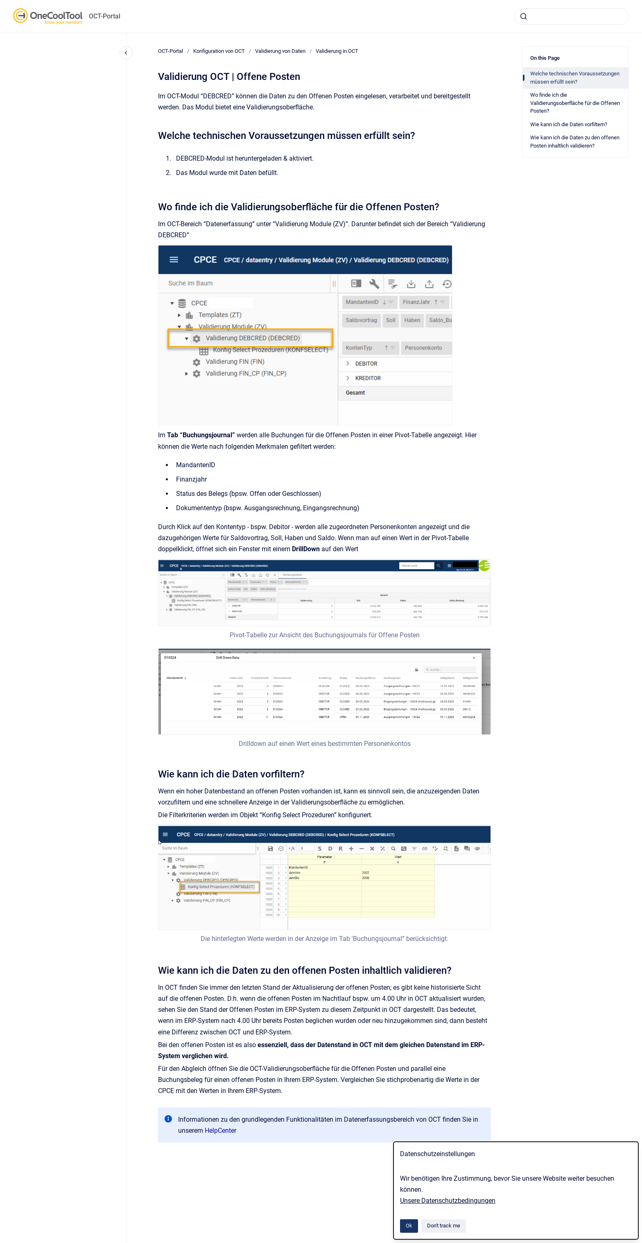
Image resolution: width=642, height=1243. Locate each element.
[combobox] (571, 16)
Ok (409, 1226)
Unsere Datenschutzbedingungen (447, 1200)
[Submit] (523, 16)
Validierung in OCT (337, 51)
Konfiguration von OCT (219, 51)
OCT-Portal (104, 16)
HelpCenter (220, 1130)
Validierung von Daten (280, 51)
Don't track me (443, 1226)
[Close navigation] (126, 52)
